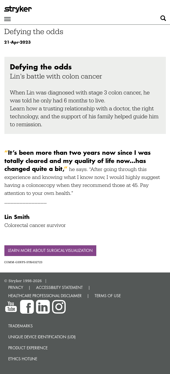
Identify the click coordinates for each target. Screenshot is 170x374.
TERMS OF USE (108, 295)
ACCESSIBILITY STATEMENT (59, 287)
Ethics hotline (22, 358)
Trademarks (20, 325)
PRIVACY (15, 287)
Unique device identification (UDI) (42, 336)
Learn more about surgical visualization (50, 250)
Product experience (28, 347)
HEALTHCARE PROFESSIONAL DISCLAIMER (45, 295)
